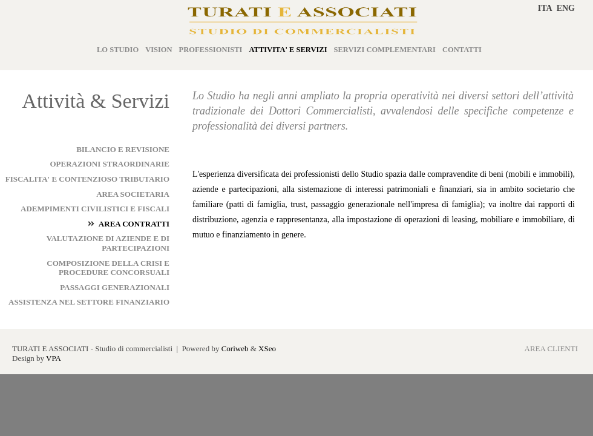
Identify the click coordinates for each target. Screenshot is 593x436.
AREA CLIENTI (551, 348)
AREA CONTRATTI (134, 223)
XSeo (267, 348)
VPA (53, 358)
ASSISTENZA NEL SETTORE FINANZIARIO (88, 301)
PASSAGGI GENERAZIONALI (114, 287)
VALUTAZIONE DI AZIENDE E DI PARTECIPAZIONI (108, 243)
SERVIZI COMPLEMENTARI (385, 49)
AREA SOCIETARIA (132, 194)
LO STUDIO (118, 49)
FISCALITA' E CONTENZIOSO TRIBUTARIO (87, 178)
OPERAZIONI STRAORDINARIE (109, 163)
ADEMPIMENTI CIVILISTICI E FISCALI (95, 208)
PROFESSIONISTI (211, 49)
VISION (158, 49)
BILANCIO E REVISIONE (122, 149)
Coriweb (235, 348)
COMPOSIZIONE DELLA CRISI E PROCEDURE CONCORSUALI (108, 268)
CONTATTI (462, 49)
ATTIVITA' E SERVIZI (288, 49)
